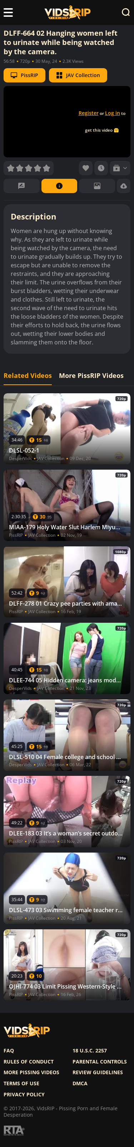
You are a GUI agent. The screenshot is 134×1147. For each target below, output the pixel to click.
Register (89, 113)
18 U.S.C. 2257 (90, 1050)
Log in (112, 113)
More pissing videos (31, 1072)
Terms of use (21, 1083)
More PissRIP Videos (91, 376)
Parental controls (100, 1061)
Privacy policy (24, 1094)
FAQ (9, 1050)
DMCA (80, 1083)
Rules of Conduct (29, 1061)
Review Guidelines (98, 1072)
